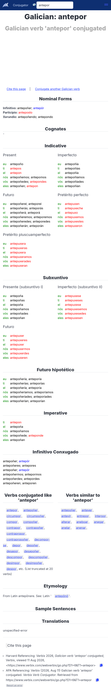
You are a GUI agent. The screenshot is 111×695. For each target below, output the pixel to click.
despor (11, 569)
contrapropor (16, 533)
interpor (100, 516)
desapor (12, 551)
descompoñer (38, 557)
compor (12, 522)
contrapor (13, 528)
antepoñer (30, 510)
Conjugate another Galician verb (57, 89)
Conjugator (20, 5)
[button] (106, 5)
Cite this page (16, 89)
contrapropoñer (17, 539)
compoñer (30, 522)
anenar (81, 528)
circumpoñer (36, 516)
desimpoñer (34, 563)
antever (87, 510)
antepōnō (61, 596)
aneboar (82, 522)
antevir (66, 516)
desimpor (13, 563)
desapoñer (31, 551)
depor (16, 545)
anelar (65, 528)
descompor (14, 557)
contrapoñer (34, 528)
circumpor (14, 516)
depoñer (32, 545)
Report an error (14, 685)
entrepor (83, 516)
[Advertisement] (55, 57)
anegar (99, 522)
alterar (66, 522)
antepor (12, 510)
